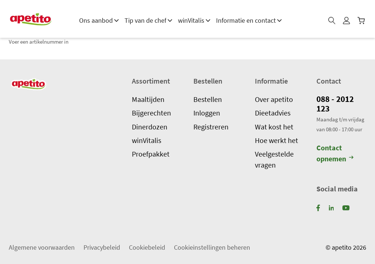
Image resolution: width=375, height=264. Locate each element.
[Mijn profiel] (347, 22)
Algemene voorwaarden (42, 247)
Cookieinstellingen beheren (212, 247)
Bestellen (207, 99)
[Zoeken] (332, 22)
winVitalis (194, 20)
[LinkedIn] (331, 207)
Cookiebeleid (147, 247)
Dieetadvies (272, 113)
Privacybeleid (101, 247)
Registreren (211, 126)
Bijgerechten (151, 113)
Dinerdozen (149, 126)
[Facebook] (318, 207)
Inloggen (206, 113)
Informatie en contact (249, 20)
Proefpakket (151, 154)
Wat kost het (274, 126)
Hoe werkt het (276, 140)
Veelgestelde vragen (274, 159)
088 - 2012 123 (336, 103)
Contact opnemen (334, 153)
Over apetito (274, 99)
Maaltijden (148, 99)
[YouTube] (345, 207)
